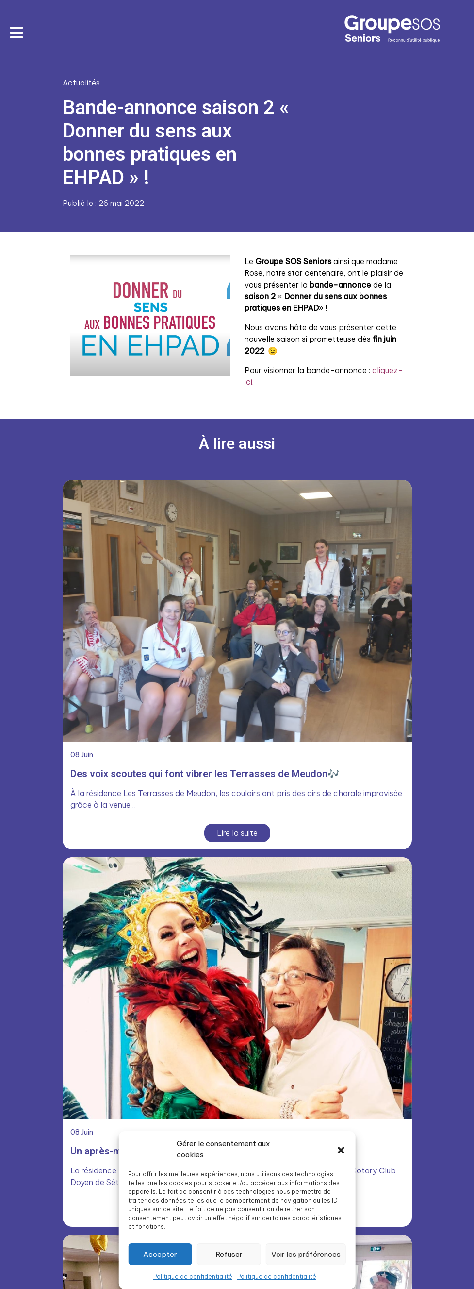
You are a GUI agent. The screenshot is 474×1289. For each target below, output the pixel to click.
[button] (341, 1149)
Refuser (229, 1254)
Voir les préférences (306, 1254)
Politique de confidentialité (192, 1276)
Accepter (160, 1254)
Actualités (81, 82)
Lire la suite (237, 833)
